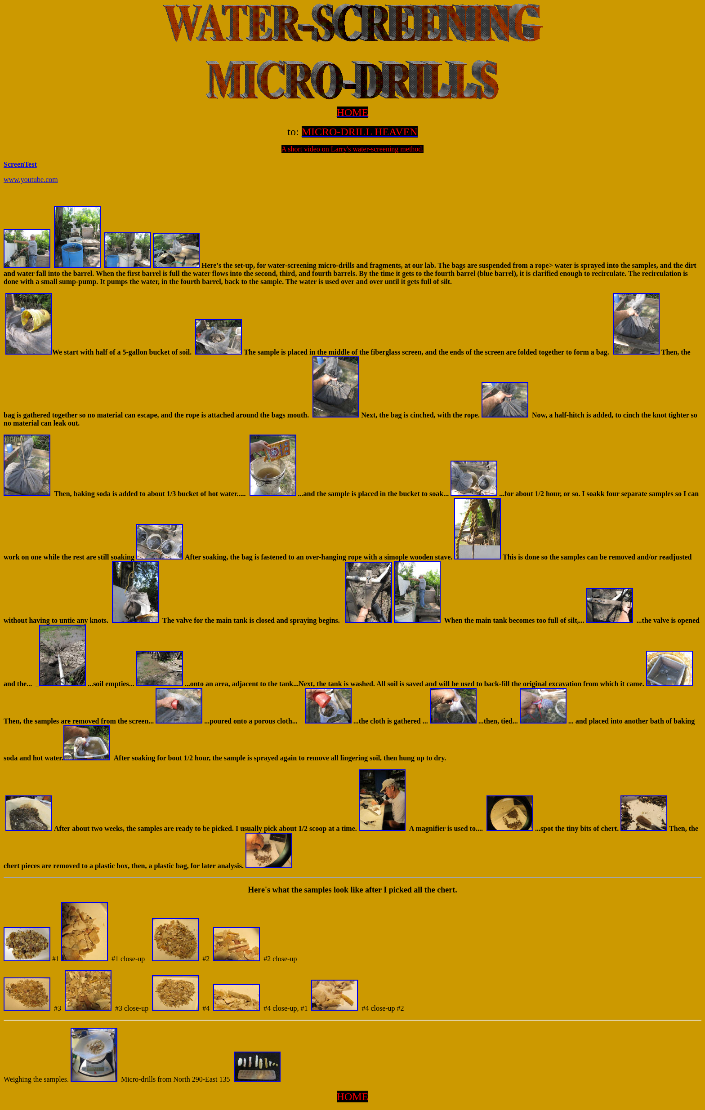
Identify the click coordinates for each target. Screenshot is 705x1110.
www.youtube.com (31, 179)
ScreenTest (20, 164)
